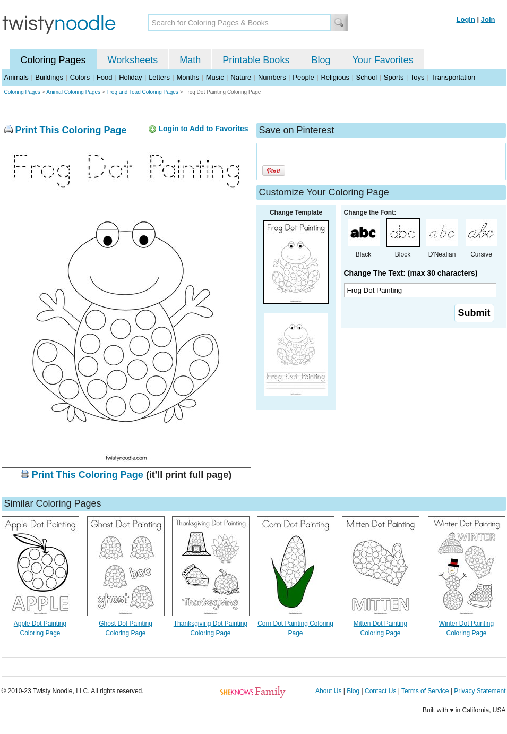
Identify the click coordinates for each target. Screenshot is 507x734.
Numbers (272, 77)
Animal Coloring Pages (73, 92)
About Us (328, 691)
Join (488, 19)
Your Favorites (382, 60)
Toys (417, 77)
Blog (320, 60)
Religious (335, 77)
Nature (240, 77)
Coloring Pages (53, 60)
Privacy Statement (479, 691)
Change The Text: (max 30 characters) (411, 273)
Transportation (453, 77)
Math (190, 60)
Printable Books (255, 60)
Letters (159, 77)
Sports (394, 77)
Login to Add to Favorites (203, 128)
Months (188, 77)
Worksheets (133, 60)
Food (105, 77)
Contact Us (380, 691)
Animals (16, 77)
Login (466, 19)
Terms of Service (425, 691)
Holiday (130, 77)
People (303, 77)
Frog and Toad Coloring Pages (142, 92)
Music (215, 77)
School (366, 77)
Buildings (49, 77)
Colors (80, 77)
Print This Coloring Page (71, 130)
